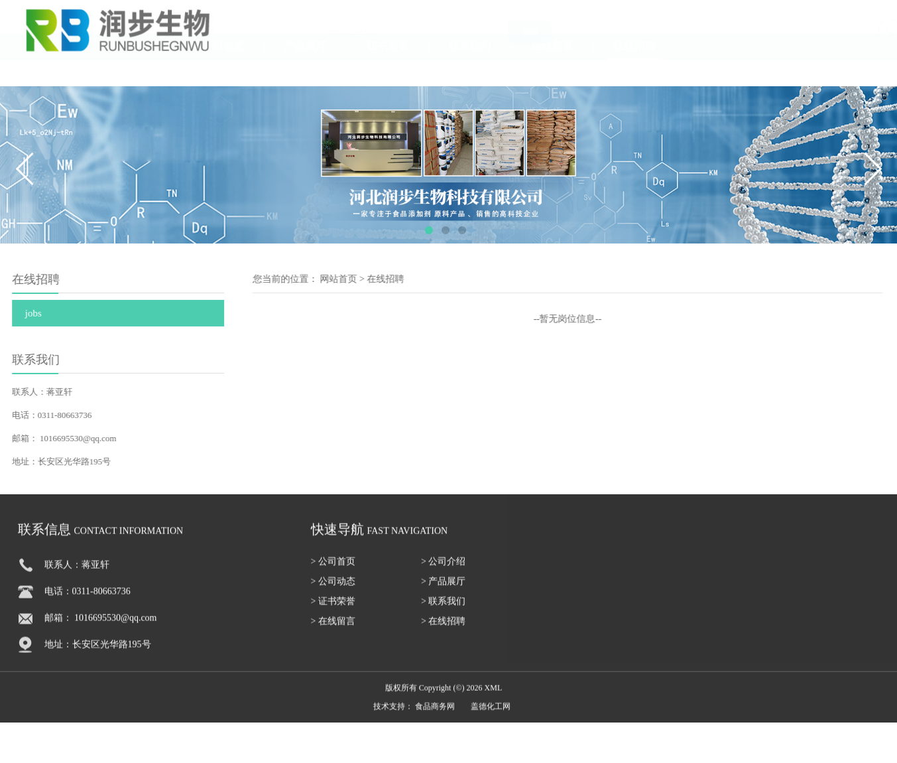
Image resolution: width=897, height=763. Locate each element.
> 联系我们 (443, 610)
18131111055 (859, 36)
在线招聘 (634, 69)
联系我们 (470, 69)
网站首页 (362, 279)
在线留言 (552, 69)
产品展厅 (305, 69)
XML (494, 696)
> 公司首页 (333, 570)
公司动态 (223, 69)
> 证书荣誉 (333, 610)
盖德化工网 (490, 715)
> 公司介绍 (443, 570)
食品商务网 (435, 715)
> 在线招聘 (443, 630)
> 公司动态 (333, 590)
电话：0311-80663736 (87, 600)
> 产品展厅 (443, 590)
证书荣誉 (388, 69)
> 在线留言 (333, 630)
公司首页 (59, 69)
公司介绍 (141, 69)
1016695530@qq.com (62, 438)
